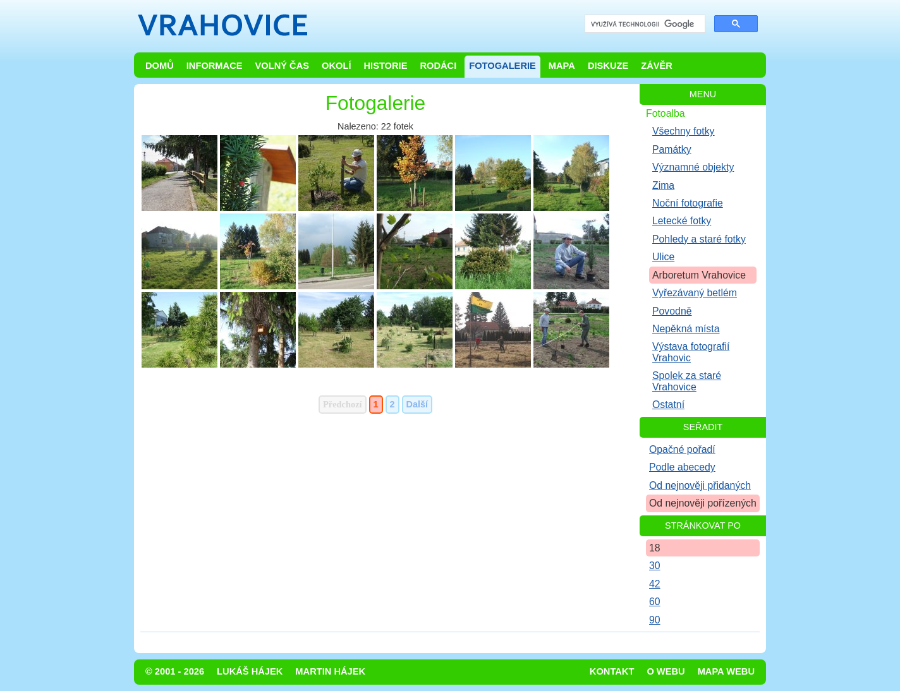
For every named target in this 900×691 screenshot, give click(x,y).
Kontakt (612, 671)
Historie (385, 66)
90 (654, 620)
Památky (671, 149)
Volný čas (282, 66)
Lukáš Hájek (250, 671)
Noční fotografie (687, 203)
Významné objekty (693, 167)
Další (417, 404)
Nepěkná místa (685, 328)
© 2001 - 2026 (174, 671)
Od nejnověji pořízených (703, 503)
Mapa (562, 66)
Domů (159, 66)
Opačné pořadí (682, 449)
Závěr (656, 66)
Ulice (663, 256)
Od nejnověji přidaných (700, 485)
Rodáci (438, 66)
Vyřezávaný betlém (694, 292)
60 (654, 601)
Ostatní (668, 404)
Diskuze (608, 66)
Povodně (672, 311)
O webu (665, 671)
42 (654, 584)
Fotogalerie (502, 66)
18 (654, 548)
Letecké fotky (681, 220)
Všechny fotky (683, 131)
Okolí (336, 66)
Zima (663, 185)
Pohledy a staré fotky (699, 239)
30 (654, 565)
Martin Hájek (330, 671)
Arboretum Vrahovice (699, 275)
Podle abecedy (682, 467)
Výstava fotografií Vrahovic (690, 352)
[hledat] (643, 24)
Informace (214, 66)
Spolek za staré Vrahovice (686, 381)
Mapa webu (726, 671)
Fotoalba (665, 113)
